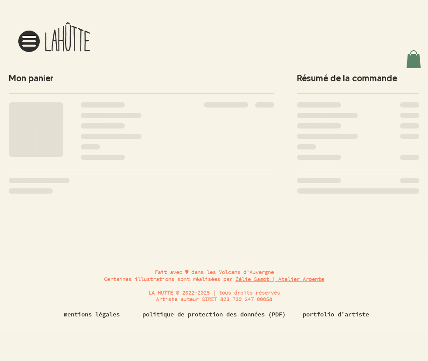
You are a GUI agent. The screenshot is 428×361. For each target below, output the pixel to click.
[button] (29, 41)
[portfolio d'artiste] (336, 315)
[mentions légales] (92, 315)
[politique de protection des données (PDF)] (214, 315)
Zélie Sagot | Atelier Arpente (279, 279)
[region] (56, 35)
